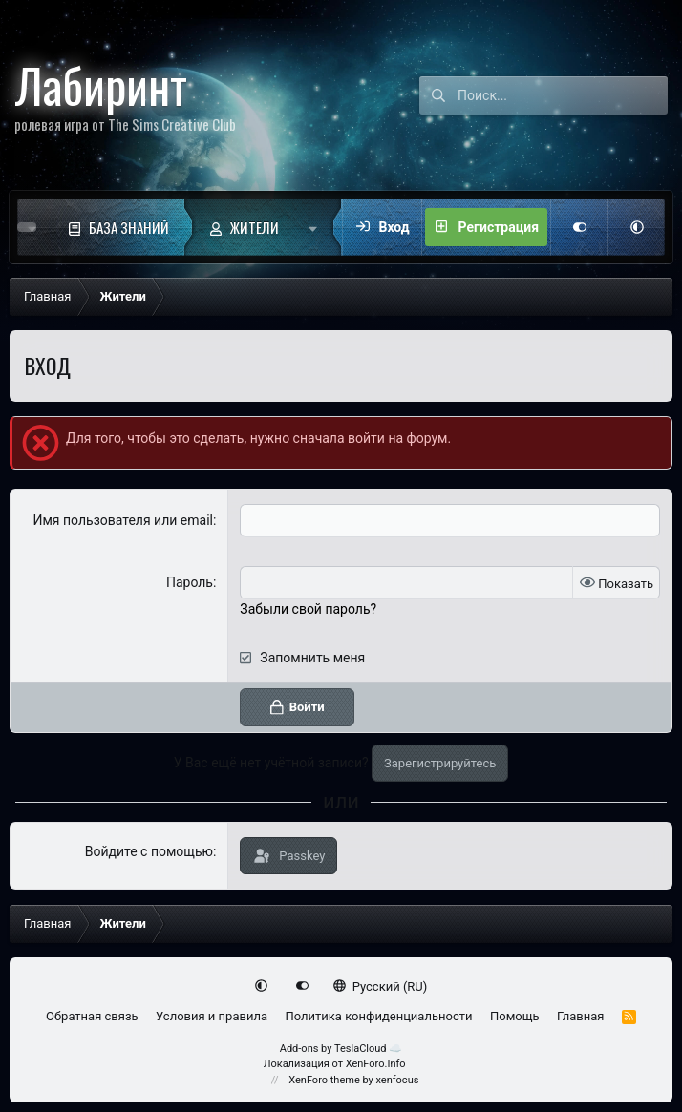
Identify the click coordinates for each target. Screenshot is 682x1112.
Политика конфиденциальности (378, 1016)
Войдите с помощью (149, 851)
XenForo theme (324, 1080)
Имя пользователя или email (122, 520)
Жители (254, 227)
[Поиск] (563, 95)
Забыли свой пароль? (308, 609)
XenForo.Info (376, 1064)
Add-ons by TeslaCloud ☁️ (341, 1048)
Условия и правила (211, 1016)
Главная (580, 1016)
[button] (317, 227)
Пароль (189, 582)
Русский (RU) (380, 986)
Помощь (515, 1016)
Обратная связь (92, 1016)
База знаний (129, 227)
